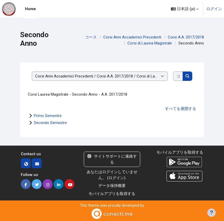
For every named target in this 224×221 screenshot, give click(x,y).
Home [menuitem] (30, 8)
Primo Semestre (48, 115)
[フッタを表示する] (211, 213)
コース (91, 37)
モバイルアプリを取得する (111, 193)
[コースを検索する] (178, 76)
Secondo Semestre (50, 122)
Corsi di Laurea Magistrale (149, 43)
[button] (185, 9)
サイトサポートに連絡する (112, 159)
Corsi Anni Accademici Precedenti (132, 37)
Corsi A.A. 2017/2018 (186, 37)
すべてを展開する (180, 108)
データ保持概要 (112, 185)
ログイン (214, 8)
